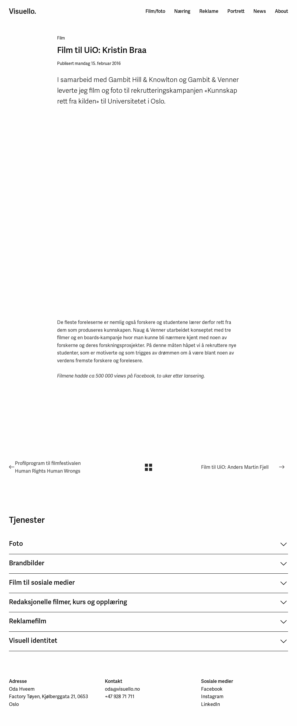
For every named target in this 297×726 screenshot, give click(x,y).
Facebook (212, 689)
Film (61, 38)
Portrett (235, 11)
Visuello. (22, 11)
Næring (182, 11)
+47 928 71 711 (119, 696)
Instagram (212, 696)
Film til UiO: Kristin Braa (101, 50)
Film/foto (155, 11)
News (259, 11)
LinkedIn (210, 704)
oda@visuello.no (122, 689)
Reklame (208, 11)
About (281, 11)
